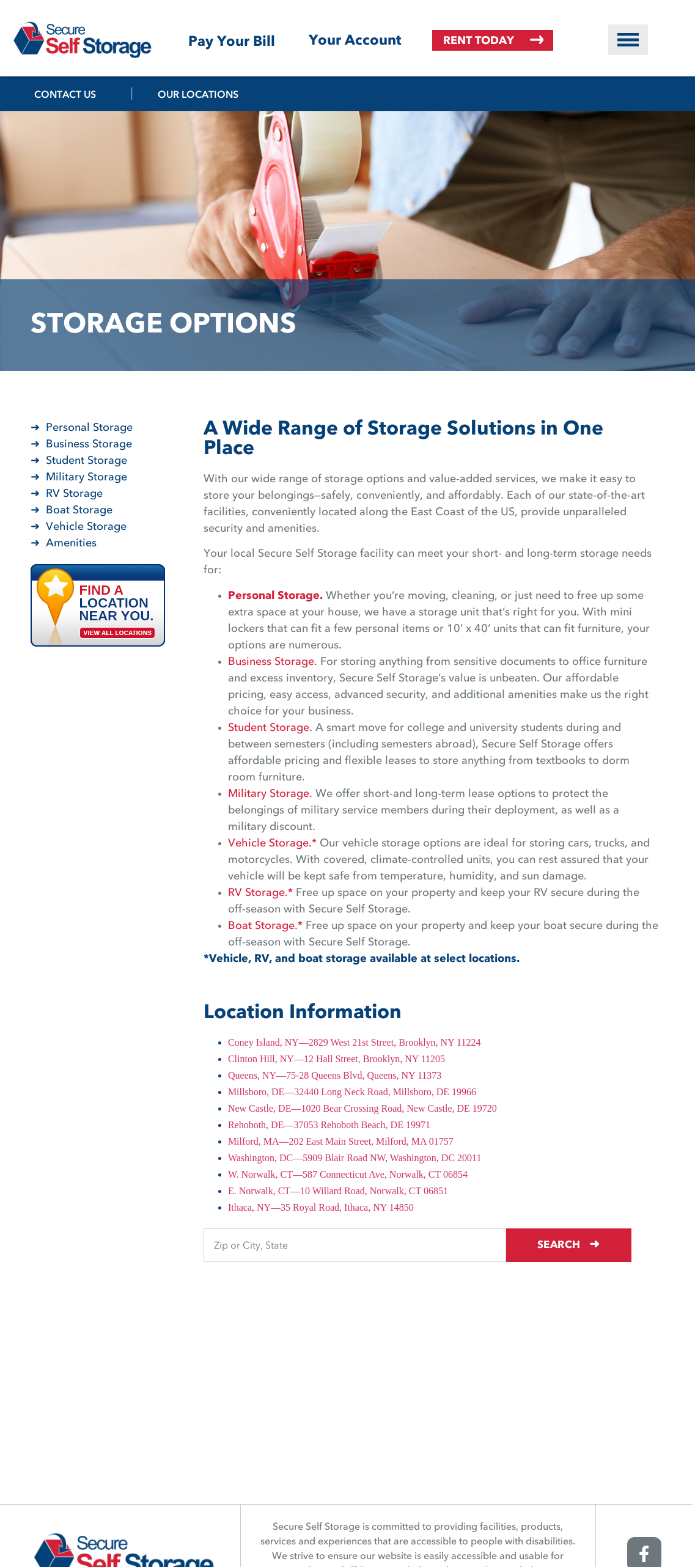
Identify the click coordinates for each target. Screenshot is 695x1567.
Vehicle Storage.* (272, 843)
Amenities (71, 543)
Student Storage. (270, 727)
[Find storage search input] (366, 1245)
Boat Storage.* (265, 925)
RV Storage (74, 493)
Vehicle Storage (86, 526)
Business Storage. (272, 661)
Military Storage (86, 477)
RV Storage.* (260, 892)
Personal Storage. (275, 595)
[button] (628, 39)
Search (580, 1244)
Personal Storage (89, 427)
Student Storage (86, 460)
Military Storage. (270, 793)
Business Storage (89, 444)
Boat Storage (79, 510)
